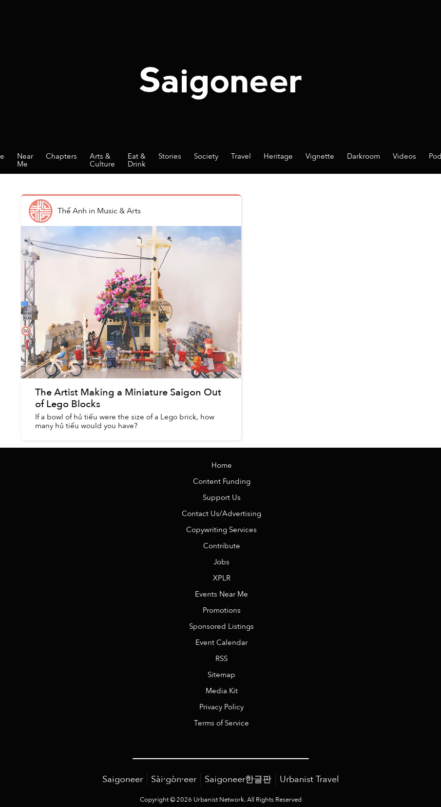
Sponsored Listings (221, 626)
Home (221, 465)
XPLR (221, 578)
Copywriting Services (221, 530)
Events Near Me (221, 594)
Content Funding (221, 481)
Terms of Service (221, 723)
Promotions (222, 610)
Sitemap (221, 675)
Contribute (221, 546)
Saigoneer (122, 779)
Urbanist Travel (309, 779)
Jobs (221, 562)
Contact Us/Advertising (221, 514)
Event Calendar (221, 643)
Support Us (222, 498)
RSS (221, 659)
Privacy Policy (221, 707)
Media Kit (222, 691)
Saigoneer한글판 (238, 779)
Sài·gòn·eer (173, 779)
